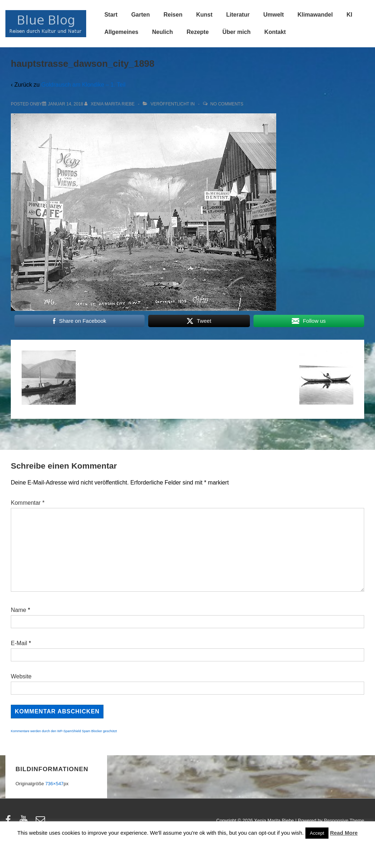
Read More (344, 833)
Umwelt (273, 15)
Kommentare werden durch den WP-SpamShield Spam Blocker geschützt (64, 731)
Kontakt (275, 32)
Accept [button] (317, 833)
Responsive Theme (344, 820)
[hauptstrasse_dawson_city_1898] (65, 104)
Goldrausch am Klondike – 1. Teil (83, 85)
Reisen (172, 15)
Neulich (162, 32)
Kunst (204, 15)
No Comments (226, 104)
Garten (140, 15)
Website (21, 676)
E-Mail (19, 643)
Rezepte (197, 32)
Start (110, 15)
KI (349, 15)
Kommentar (27, 503)
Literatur (238, 15)
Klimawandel (315, 15)
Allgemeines (121, 32)
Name (18, 610)
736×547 (54, 783)
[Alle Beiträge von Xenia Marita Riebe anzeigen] (110, 104)
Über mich (236, 32)
